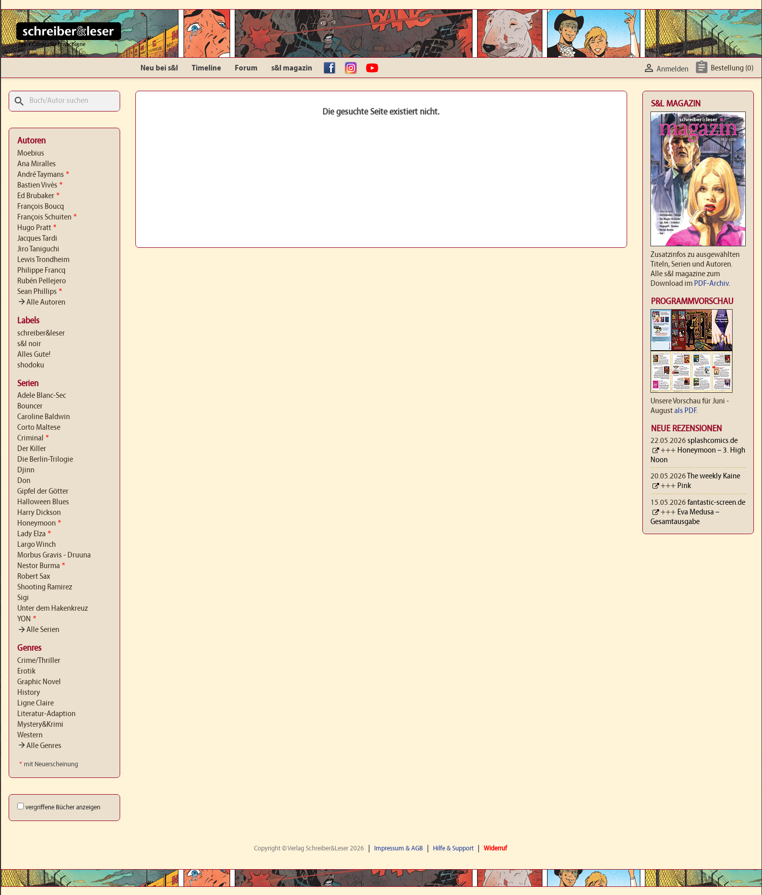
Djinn (25, 470)
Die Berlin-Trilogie (45, 460)
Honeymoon (39, 523)
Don (23, 481)
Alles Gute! (34, 355)
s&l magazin (291, 68)
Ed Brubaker (38, 196)
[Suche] (64, 101)
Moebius (30, 154)
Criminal (33, 438)
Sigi (23, 598)
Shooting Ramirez (44, 587)
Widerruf (495, 848)
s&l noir (29, 344)
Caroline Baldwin (43, 417)
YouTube (374, 68)
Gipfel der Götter (42, 492)
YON (26, 619)
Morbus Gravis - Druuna (54, 555)
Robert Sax (33, 577)
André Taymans (43, 175)
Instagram (353, 68)
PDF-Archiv (711, 284)
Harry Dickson (39, 513)
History (28, 693)
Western (30, 735)
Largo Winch (36, 545)
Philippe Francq (41, 271)
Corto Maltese (38, 428)
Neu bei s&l (159, 68)
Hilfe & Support (453, 848)
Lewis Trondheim (43, 260)
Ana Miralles (36, 164)
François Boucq (40, 207)
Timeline (206, 68)
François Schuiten (47, 217)
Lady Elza (34, 534)
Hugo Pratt (36, 228)
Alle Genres (39, 746)
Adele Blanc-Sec (41, 396)
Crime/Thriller (38, 661)
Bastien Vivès (39, 185)
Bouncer (30, 406)
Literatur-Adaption (46, 714)
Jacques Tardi (37, 239)
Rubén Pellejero (41, 281)
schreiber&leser (41, 333)
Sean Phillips (39, 292)
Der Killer (31, 449)
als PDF (685, 411)
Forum (246, 68)
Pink (684, 486)
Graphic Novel (39, 682)
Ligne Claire (35, 703)
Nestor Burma (41, 566)
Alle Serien (38, 630)
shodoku (30, 365)
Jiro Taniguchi (38, 249)
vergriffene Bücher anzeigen (62, 807)
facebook (332, 68)
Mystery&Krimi (40, 725)
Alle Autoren (41, 303)
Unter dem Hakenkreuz (52, 609)
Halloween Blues (43, 502)
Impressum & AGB (398, 848)
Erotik (26, 671)
